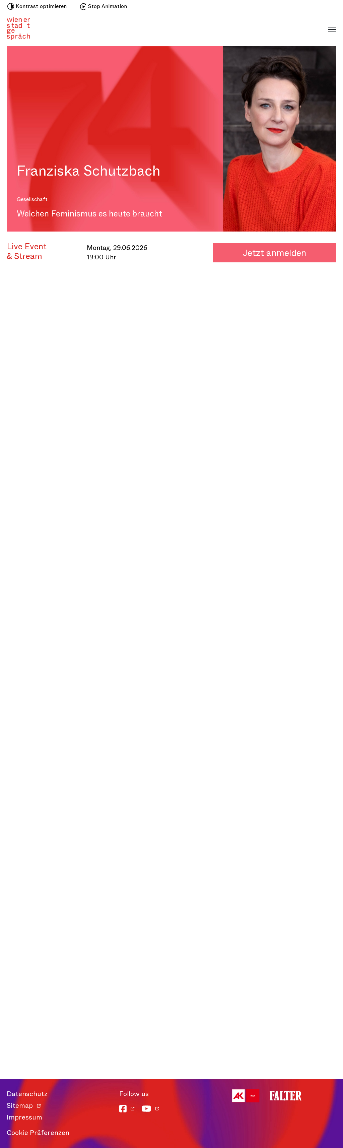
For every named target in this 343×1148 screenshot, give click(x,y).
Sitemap (20, 1105)
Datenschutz (27, 1094)
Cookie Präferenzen (38, 1133)
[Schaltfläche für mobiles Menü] (330, 29)
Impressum (24, 1117)
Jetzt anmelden (274, 252)
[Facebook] (127, 1108)
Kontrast (37, 6)
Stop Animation (103, 6)
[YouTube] (150, 1108)
